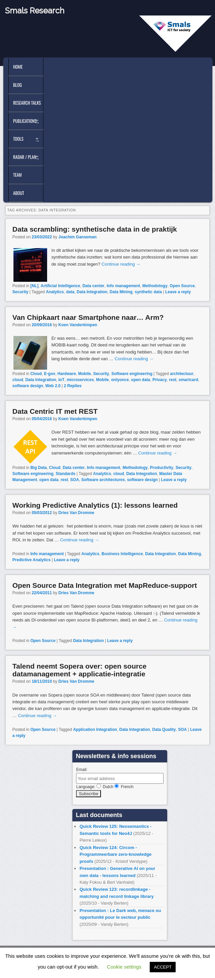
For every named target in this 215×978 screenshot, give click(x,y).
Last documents (99, 815)
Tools (18, 138)
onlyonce (120, 379)
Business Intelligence (122, 553)
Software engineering (131, 373)
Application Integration (95, 729)
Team (17, 174)
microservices (80, 379)
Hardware (67, 373)
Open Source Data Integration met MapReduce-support (104, 585)
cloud (17, 379)
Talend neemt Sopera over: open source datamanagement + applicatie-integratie (79, 670)
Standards (65, 473)
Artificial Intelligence (60, 285)
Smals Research (34, 10)
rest (172, 379)
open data (140, 379)
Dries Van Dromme (77, 512)
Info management (123, 285)
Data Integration (92, 292)
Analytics (55, 292)
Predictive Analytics (31, 560)
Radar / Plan (24, 157)
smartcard (188, 379)
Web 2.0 (53, 385)
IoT (61, 379)
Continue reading (121, 264)
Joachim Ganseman (78, 237)
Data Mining (121, 292)
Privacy (159, 379)
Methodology (155, 285)
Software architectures (103, 479)
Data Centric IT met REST (55, 411)
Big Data (38, 467)
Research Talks (27, 102)
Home (18, 66)
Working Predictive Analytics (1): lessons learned (95, 505)
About (18, 193)
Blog (17, 84)
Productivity (161, 467)
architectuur (181, 373)
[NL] (34, 285)
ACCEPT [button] (163, 967)
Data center (93, 285)
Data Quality (164, 729)
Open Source (182, 285)
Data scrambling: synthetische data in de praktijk (94, 229)
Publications (25, 120)
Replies (73, 385)
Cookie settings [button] (124, 967)
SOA (74, 479)
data (70, 292)
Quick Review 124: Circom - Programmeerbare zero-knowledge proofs (115, 854)
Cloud (36, 373)
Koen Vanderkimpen (78, 325)
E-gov (49, 373)
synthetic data (148, 292)
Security (20, 292)
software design (27, 385)
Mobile (84, 373)
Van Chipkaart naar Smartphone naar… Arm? (88, 317)
